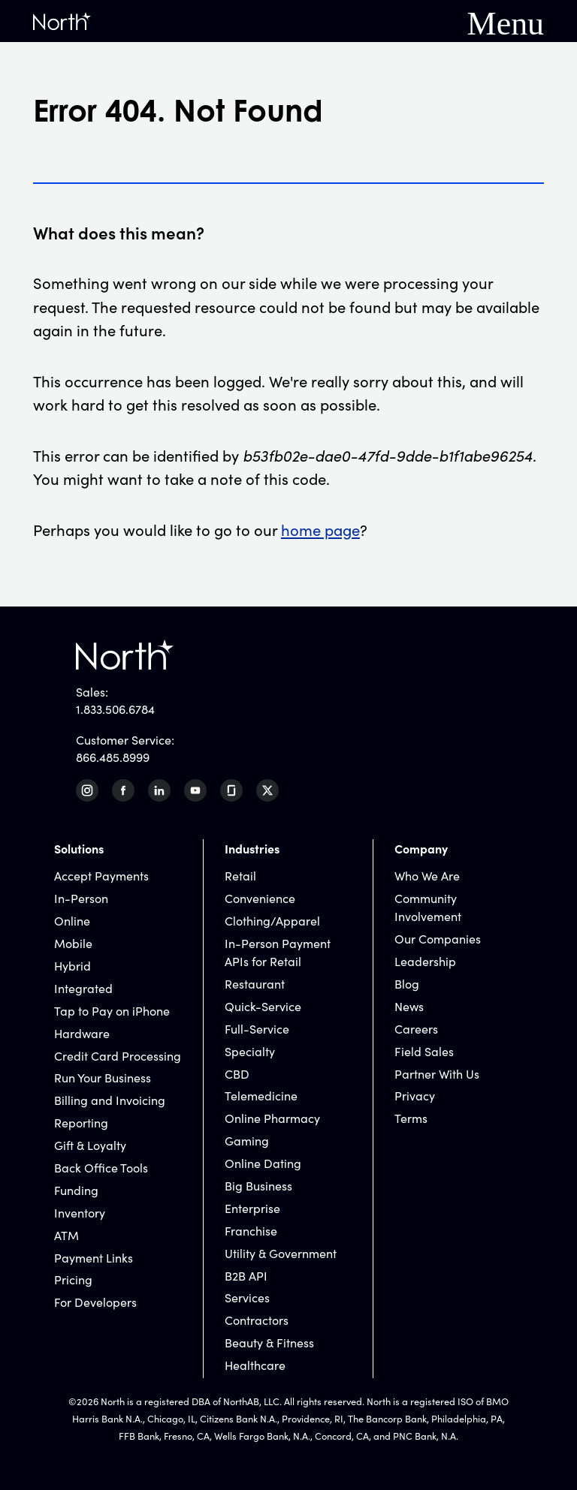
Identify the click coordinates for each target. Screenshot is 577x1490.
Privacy (414, 1095)
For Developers (95, 1301)
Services (247, 1297)
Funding (76, 1189)
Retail (240, 875)
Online (72, 920)
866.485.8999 (113, 756)
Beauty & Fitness (269, 1342)
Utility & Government (281, 1253)
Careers (416, 1028)
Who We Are (427, 875)
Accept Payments (101, 875)
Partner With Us (436, 1073)
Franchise (251, 1230)
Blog (406, 983)
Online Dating (263, 1162)
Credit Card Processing (117, 1055)
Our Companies (437, 938)
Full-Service (257, 1028)
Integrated (83, 988)
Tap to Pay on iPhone (112, 1010)
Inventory (79, 1212)
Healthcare (255, 1364)
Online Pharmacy (272, 1117)
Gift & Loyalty (90, 1144)
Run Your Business (102, 1077)
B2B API (246, 1275)
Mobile (73, 943)
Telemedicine (261, 1095)
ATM (66, 1235)
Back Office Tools (101, 1167)
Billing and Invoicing (109, 1099)
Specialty (250, 1051)
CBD (237, 1073)
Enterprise (252, 1208)
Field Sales (424, 1051)
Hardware (82, 1033)
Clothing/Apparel (272, 920)
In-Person (81, 897)
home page (320, 529)
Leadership (425, 961)
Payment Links (93, 1257)
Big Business (258, 1185)
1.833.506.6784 (115, 708)
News (409, 1006)
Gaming (247, 1140)
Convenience (260, 897)
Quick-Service (263, 1006)
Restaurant (255, 983)
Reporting (81, 1122)
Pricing (73, 1279)
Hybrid (72, 965)
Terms (410, 1117)
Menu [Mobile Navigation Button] (505, 21)
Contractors (256, 1319)
